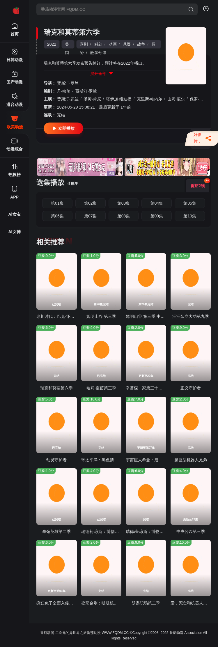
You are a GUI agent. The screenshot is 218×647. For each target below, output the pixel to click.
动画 (113, 44)
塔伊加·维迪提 (119, 99)
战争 (141, 44)
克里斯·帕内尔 (149, 99)
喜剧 (84, 44)
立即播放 (63, 128)
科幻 (98, 44)
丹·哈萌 (63, 91)
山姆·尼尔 (176, 99)
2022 (51, 44)
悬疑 (127, 44)
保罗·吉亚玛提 (202, 99)
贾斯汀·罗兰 (68, 83)
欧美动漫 (98, 53)
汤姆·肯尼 (92, 99)
